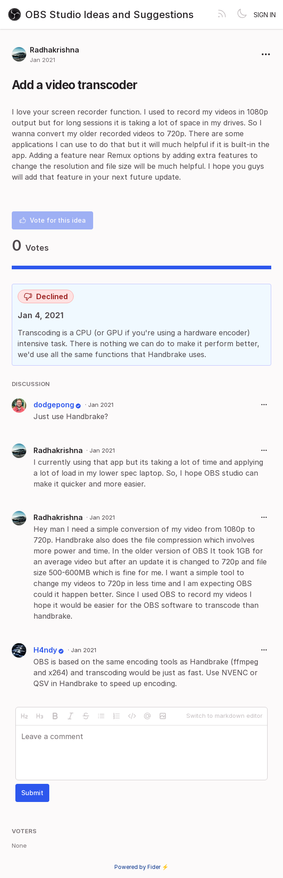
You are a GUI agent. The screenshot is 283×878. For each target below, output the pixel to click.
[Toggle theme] (242, 14)
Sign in (265, 15)
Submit (32, 793)
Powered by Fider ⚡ (141, 867)
